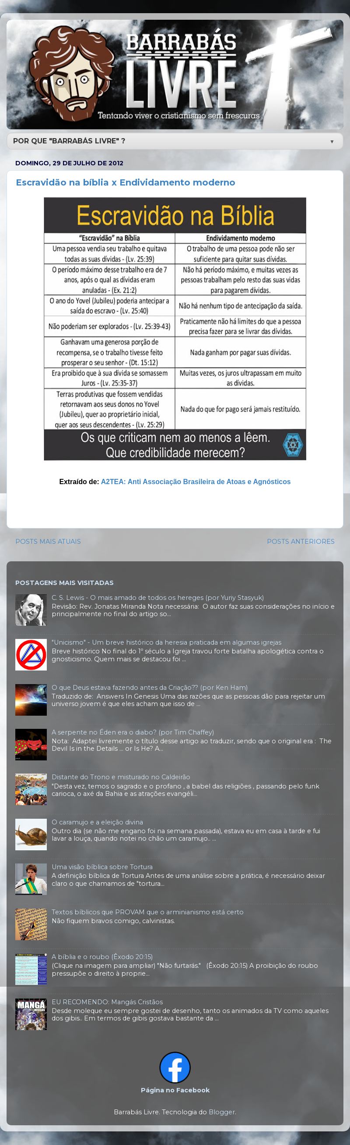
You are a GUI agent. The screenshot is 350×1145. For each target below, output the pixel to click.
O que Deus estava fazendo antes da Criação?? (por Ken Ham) (150, 688)
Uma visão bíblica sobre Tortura (102, 867)
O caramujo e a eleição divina (97, 822)
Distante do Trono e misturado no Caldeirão (121, 777)
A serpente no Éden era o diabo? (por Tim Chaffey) (133, 732)
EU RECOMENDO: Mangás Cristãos (107, 1002)
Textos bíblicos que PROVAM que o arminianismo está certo (148, 912)
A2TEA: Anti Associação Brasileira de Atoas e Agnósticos (196, 481)
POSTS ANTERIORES (301, 542)
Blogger (222, 1112)
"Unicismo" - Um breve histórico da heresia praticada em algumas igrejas (166, 642)
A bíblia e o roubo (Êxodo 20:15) (102, 957)
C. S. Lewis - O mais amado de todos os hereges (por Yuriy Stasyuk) (158, 598)
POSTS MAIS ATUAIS (48, 542)
